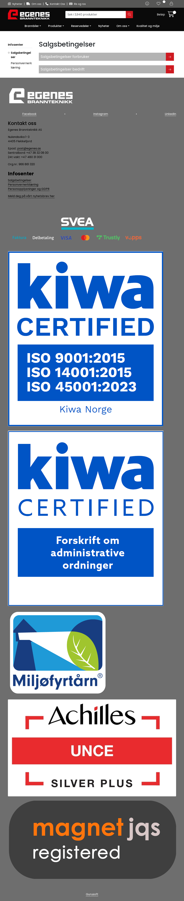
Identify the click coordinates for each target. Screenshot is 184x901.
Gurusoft (92, 894)
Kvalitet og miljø (148, 26)
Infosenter (15, 45)
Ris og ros (77, 4)
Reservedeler (80, 26)
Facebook (29, 114)
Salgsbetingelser (19, 180)
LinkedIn (170, 114)
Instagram (100, 114)
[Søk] (95, 14)
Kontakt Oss (55, 4)
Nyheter (15, 4)
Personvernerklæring (23, 185)
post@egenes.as (29, 148)
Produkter (55, 26)
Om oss (34, 4)
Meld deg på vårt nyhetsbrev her (31, 196)
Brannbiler (32, 26)
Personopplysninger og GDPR (28, 189)
